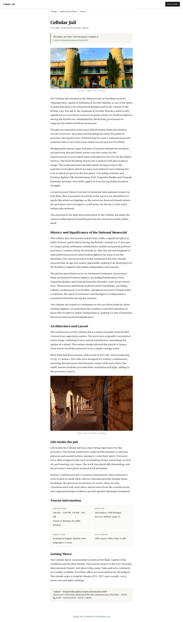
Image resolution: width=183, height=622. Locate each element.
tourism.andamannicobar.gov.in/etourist (70, 40)
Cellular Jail (9, 4)
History (83, 11)
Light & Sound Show (68, 11)
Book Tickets (172, 4)
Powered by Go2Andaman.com (97, 617)
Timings (53, 11)
